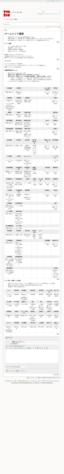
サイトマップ (58, 13)
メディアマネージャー (49, 13)
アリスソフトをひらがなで (13, 366)
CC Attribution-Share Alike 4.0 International (49, 380)
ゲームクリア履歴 (13, 19)
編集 (58, 41)
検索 (60, 11)
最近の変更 (40, 13)
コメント (8, 337)
